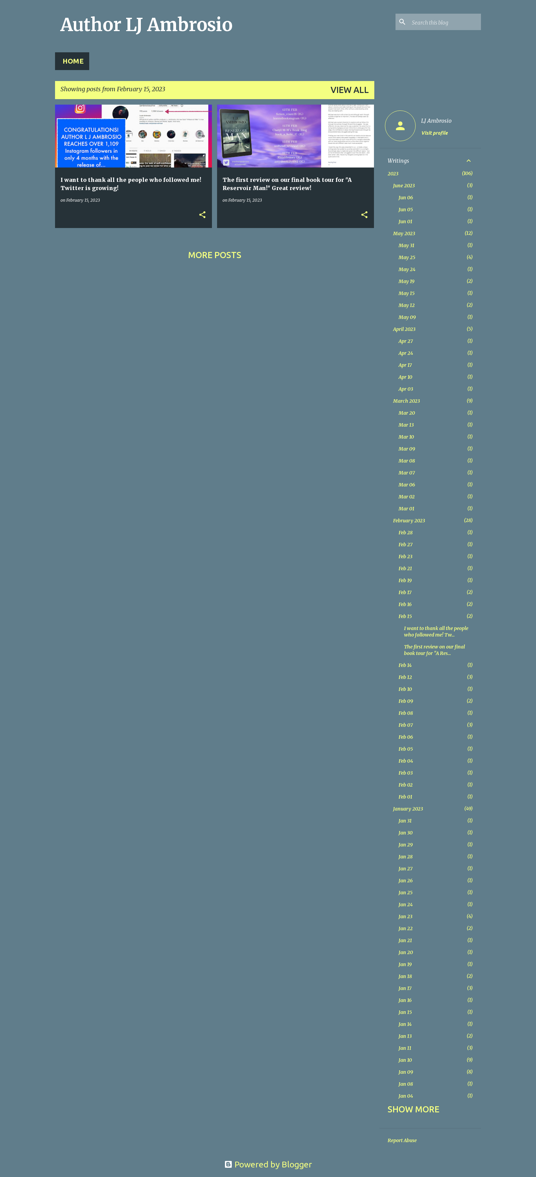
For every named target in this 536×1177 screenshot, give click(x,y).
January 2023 (408, 809)
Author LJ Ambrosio (146, 25)
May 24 (407, 269)
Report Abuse (402, 1140)
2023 (393, 174)
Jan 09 (406, 1072)
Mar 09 (407, 449)
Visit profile (434, 133)
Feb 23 (405, 556)
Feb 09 (406, 701)
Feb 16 (405, 604)
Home (73, 61)
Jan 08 (406, 1084)
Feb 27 (406, 544)
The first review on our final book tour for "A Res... (434, 650)
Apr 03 (406, 389)
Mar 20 (407, 413)
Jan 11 (405, 1048)
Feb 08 (406, 713)
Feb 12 (405, 677)
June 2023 (404, 186)
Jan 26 (406, 881)
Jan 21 (405, 940)
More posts (214, 255)
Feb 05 (406, 749)
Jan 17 (405, 988)
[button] (202, 215)
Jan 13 (405, 1036)
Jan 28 (406, 857)
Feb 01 (405, 797)
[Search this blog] (445, 22)
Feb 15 (405, 616)
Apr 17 (405, 365)
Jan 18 (405, 976)
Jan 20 (406, 952)
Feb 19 (405, 580)
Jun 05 (406, 209)
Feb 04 (406, 761)
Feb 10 (405, 689)
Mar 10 (406, 437)
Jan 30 (406, 833)
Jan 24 (406, 904)
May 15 (407, 293)
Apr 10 (405, 377)
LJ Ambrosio (436, 120)
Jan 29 (406, 845)
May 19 (406, 281)
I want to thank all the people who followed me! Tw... (436, 631)
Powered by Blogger (268, 1164)
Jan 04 (406, 1096)
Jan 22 (406, 928)
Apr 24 (406, 353)
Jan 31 (405, 821)
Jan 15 (405, 1012)
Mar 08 (407, 461)
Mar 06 (407, 485)
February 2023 (409, 521)
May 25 (407, 257)
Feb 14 (405, 665)
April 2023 (404, 329)
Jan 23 (405, 916)
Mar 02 (407, 497)
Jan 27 (406, 869)
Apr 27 (406, 341)
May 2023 (404, 233)
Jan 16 (405, 1000)
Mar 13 (406, 425)
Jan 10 (405, 1060)
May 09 (407, 317)
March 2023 (406, 401)
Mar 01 (406, 509)
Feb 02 (406, 785)
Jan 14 (405, 1024)
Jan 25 (406, 893)
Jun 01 (405, 221)
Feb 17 (405, 592)
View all (350, 90)
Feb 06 (406, 737)
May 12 (407, 305)
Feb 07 (406, 725)
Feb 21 (405, 568)
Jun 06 (406, 198)
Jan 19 (405, 964)
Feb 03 (406, 773)
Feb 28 (406, 533)
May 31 (406, 245)
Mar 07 (407, 473)
